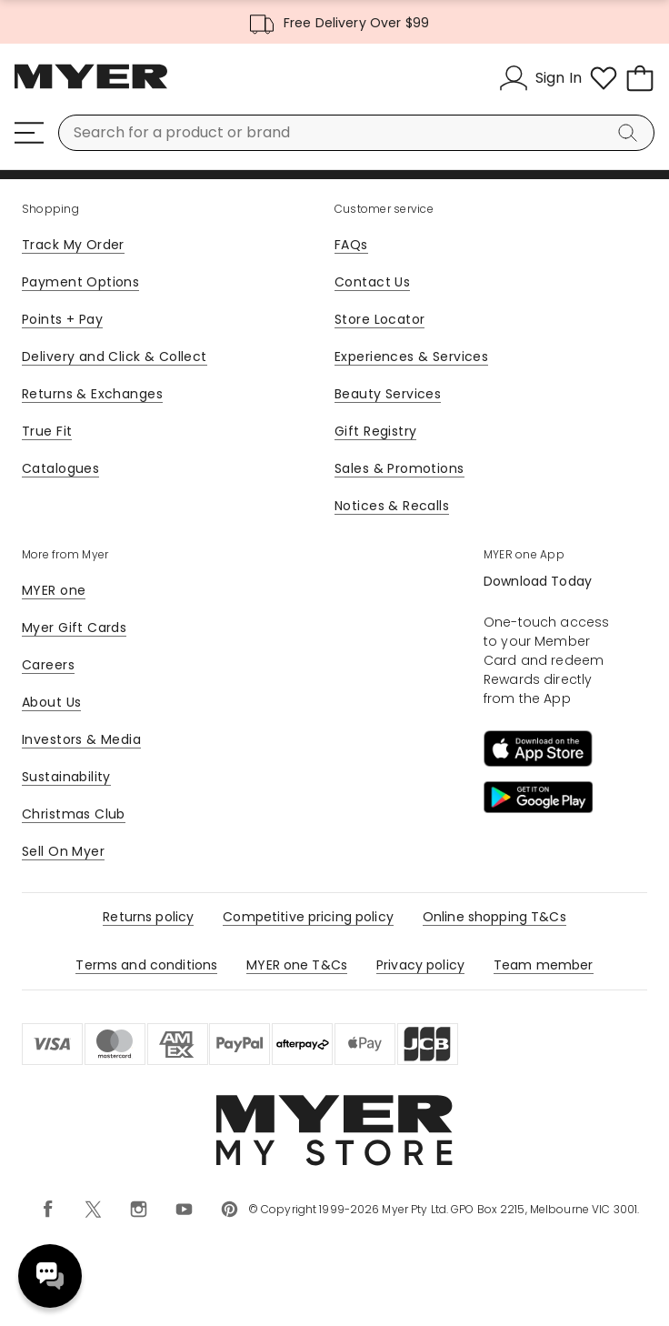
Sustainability (66, 777)
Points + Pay (62, 319)
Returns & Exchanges (92, 394)
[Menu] (29, 132)
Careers (48, 665)
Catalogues (60, 468)
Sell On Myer (63, 851)
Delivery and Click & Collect (114, 356)
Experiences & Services (411, 356)
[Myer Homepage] (91, 86)
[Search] (631, 133)
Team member (544, 965)
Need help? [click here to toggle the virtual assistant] (50, 1276)
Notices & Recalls (391, 506)
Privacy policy (420, 965)
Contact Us (372, 282)
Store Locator (379, 319)
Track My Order (73, 245)
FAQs (351, 245)
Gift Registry (375, 431)
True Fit (47, 431)
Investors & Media (81, 739)
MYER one (53, 590)
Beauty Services (387, 394)
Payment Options (80, 282)
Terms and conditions (146, 965)
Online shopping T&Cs (494, 917)
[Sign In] (540, 78)
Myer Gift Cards (74, 627)
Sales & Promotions (399, 468)
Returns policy (148, 917)
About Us (51, 702)
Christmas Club (73, 814)
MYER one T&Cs (296, 965)
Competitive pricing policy (308, 917)
